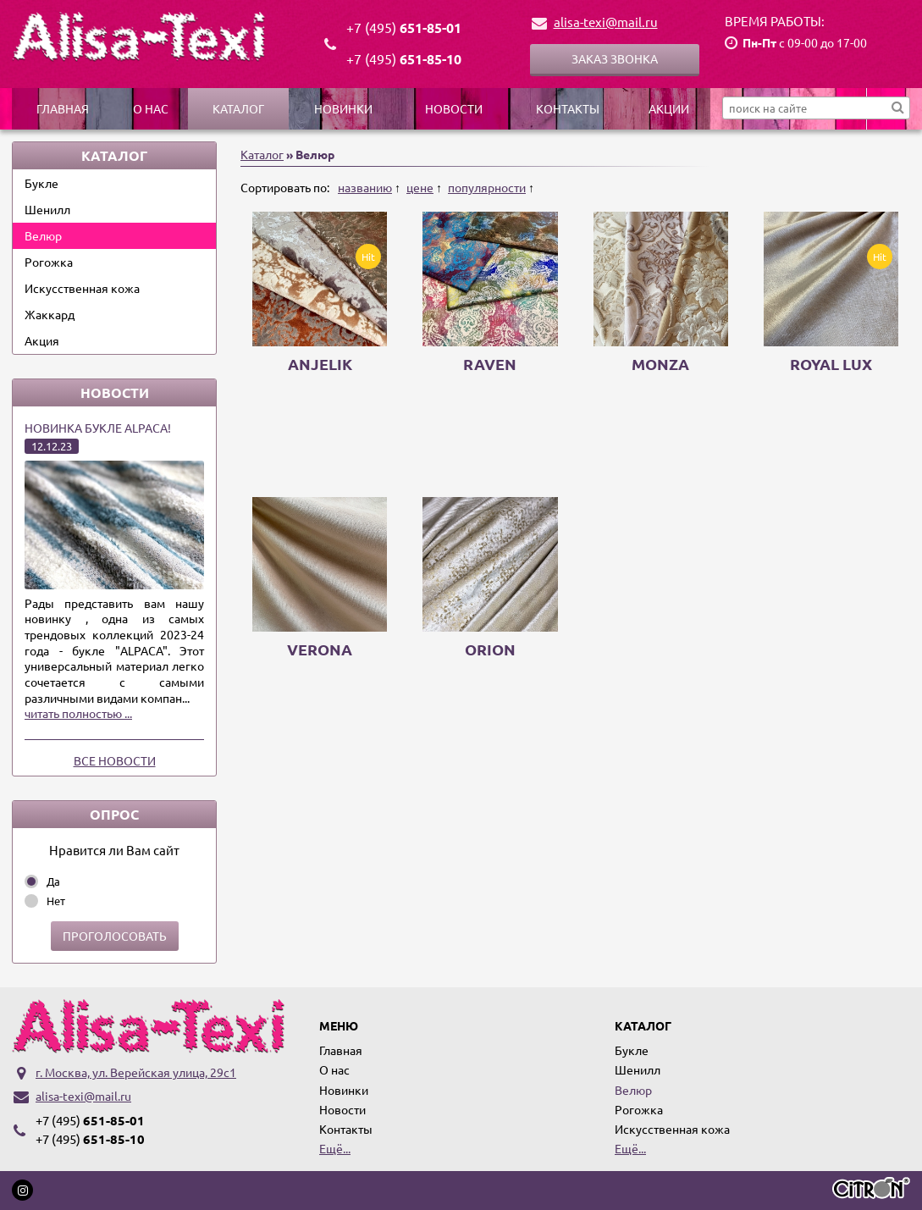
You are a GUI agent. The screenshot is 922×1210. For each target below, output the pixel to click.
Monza (660, 363)
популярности (487, 187)
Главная (62, 108)
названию (365, 187)
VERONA (319, 649)
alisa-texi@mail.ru (606, 22)
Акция (42, 340)
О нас (150, 108)
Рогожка (49, 261)
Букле (41, 183)
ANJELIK (320, 363)
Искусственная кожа (82, 288)
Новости (454, 108)
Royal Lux (831, 363)
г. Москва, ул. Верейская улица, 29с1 (136, 1072)
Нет (56, 900)
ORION (490, 649)
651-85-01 (403, 27)
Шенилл (47, 209)
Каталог (238, 108)
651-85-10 (403, 59)
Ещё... (335, 1148)
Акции (669, 108)
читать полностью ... (78, 713)
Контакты (567, 108)
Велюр (43, 235)
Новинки (343, 108)
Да (53, 881)
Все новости (115, 760)
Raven (489, 363)
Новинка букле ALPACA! (98, 427)
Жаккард (50, 314)
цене (419, 187)
